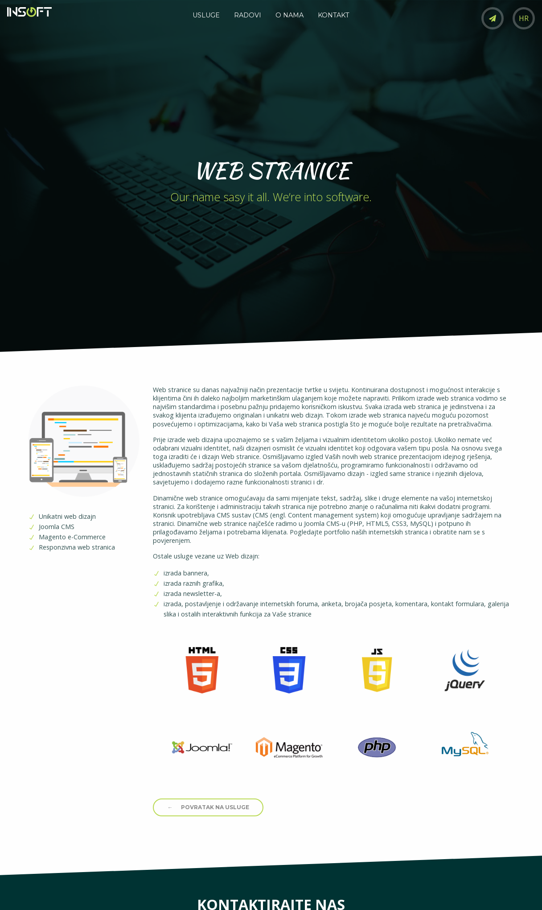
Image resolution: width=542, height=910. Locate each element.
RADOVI (247, 15)
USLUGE (206, 15)
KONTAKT (333, 15)
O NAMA (289, 15)
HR (524, 18)
